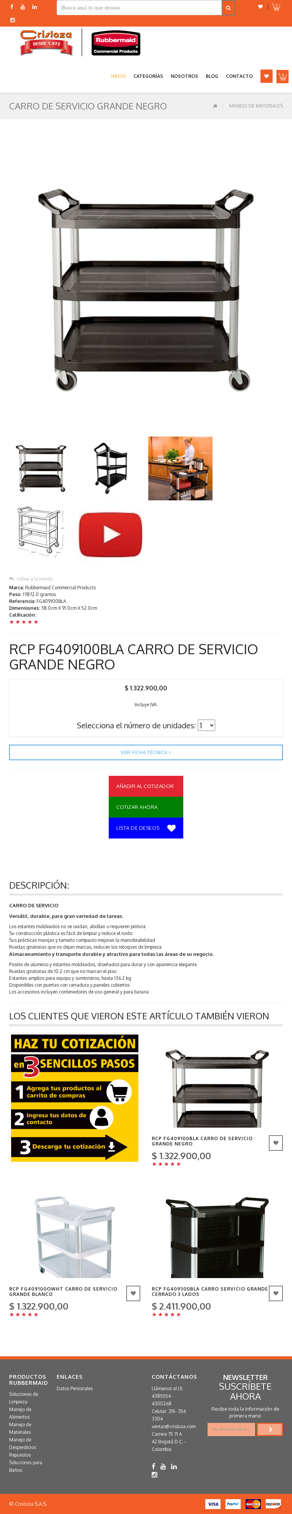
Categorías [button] (148, 76)
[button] (260, 6)
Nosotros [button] (184, 76)
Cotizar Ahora (137, 807)
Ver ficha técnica (146, 752)
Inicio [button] (118, 76)
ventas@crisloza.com (173, 1426)
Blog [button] (212, 76)
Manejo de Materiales (256, 106)
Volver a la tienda (30, 579)
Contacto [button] (239, 76)
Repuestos (20, 1455)
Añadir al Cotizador (145, 786)
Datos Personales (75, 1388)
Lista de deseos (146, 828)
